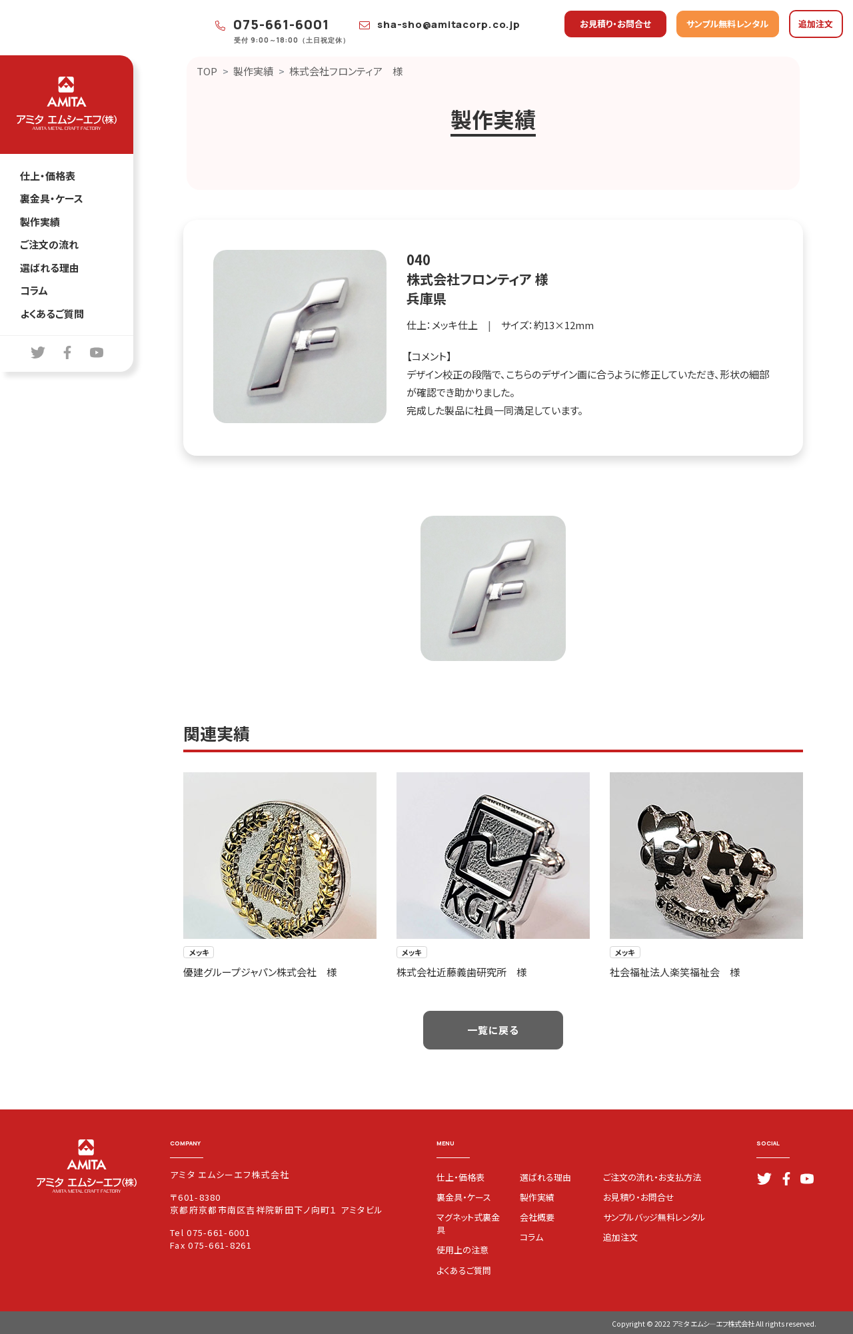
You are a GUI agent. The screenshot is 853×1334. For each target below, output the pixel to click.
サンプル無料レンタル (727, 23)
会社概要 (537, 1217)
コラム (34, 290)
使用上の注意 (462, 1249)
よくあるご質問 (52, 314)
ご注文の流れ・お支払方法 (652, 1177)
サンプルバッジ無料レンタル (654, 1217)
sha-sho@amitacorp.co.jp (439, 24)
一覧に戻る (493, 1030)
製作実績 (40, 222)
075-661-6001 (272, 24)
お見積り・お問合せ (615, 23)
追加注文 (815, 23)
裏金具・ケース (51, 198)
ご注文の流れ (49, 244)
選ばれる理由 (49, 268)
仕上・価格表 (47, 176)
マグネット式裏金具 (468, 1223)
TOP (207, 71)
